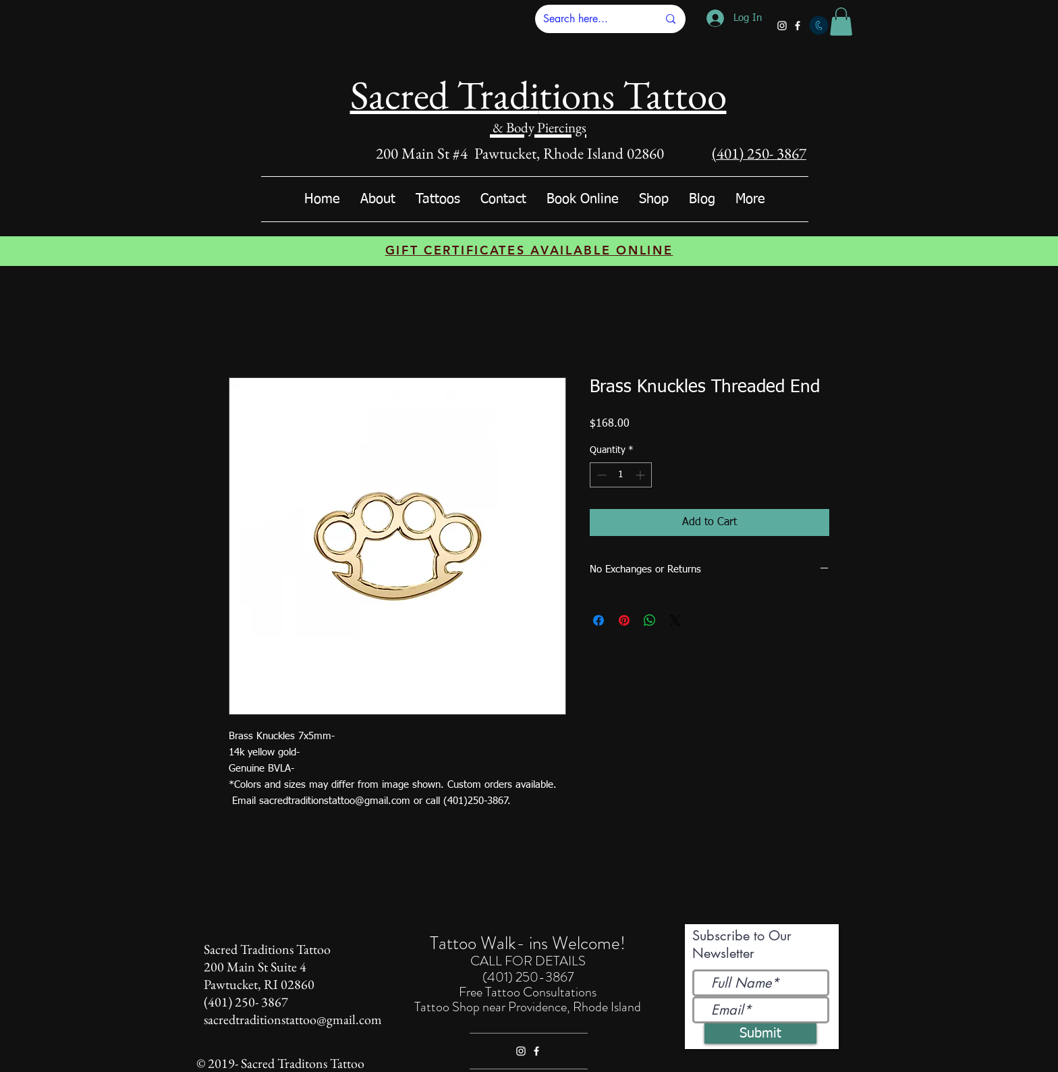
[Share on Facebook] (598, 620)
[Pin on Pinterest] (624, 620)
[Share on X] (675, 620)
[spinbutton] (621, 475)
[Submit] (760, 1033)
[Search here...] (590, 19)
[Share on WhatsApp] (650, 620)
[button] (841, 21)
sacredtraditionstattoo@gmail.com (293, 1019)
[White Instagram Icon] (782, 26)
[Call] (818, 25)
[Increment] (641, 475)
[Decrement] (600, 475)
